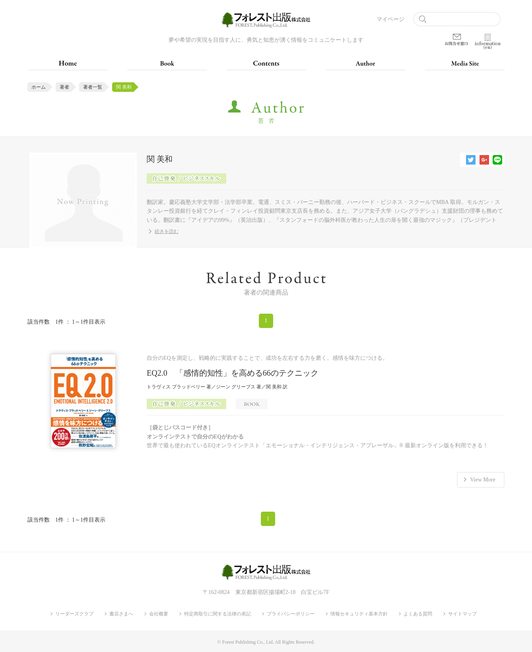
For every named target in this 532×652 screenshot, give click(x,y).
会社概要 (158, 614)
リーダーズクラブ (74, 614)
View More (482, 480)
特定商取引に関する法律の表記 (217, 614)
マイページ (390, 19)
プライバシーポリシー (291, 614)
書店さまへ (121, 614)
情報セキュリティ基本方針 (359, 614)
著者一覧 (92, 87)
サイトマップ (462, 614)
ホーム (38, 87)
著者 (64, 87)
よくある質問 (418, 614)
